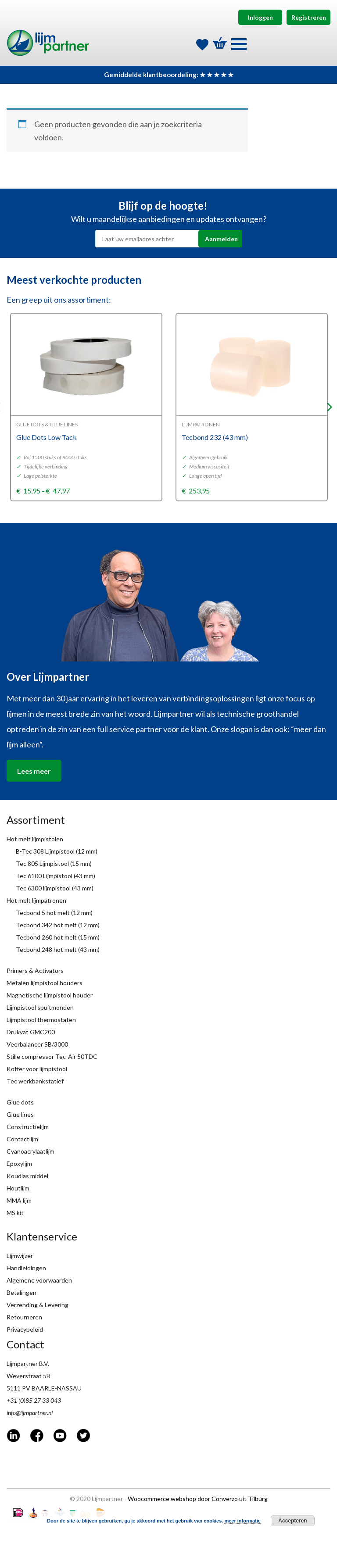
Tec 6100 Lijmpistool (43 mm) (55, 875)
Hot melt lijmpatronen (36, 900)
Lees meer (34, 771)
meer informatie (242, 1520)
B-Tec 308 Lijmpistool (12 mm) (56, 851)
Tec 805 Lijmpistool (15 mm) (54, 863)
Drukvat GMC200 (31, 1032)
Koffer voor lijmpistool (37, 1068)
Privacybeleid (25, 1329)
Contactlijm (22, 1139)
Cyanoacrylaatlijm (30, 1151)
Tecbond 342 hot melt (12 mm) (58, 925)
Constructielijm (28, 1126)
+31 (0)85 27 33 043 (34, 1400)
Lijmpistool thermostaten (41, 1019)
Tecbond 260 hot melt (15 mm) (58, 937)
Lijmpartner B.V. (28, 1363)
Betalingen (21, 1292)
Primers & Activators (35, 970)
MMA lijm (19, 1200)
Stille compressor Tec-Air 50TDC (52, 1056)
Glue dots (20, 1102)
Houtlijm (18, 1188)
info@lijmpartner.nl (30, 1412)
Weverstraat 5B (28, 1376)
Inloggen (260, 17)
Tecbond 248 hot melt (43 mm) (58, 949)
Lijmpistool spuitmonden (40, 1007)
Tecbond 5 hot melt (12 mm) (54, 912)
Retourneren (24, 1317)
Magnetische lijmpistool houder (50, 995)
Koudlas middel (27, 1175)
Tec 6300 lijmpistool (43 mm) (54, 888)
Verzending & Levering (37, 1304)
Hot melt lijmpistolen (35, 839)
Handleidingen (26, 1268)
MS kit (15, 1212)
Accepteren (292, 1521)
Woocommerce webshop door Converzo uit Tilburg (198, 1498)
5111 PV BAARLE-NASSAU (44, 1388)
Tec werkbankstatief (35, 1081)
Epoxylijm (19, 1163)
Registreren (308, 17)
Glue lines (20, 1114)
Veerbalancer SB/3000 (37, 1044)
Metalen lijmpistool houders (44, 982)
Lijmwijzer (20, 1255)
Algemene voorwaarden (39, 1280)
